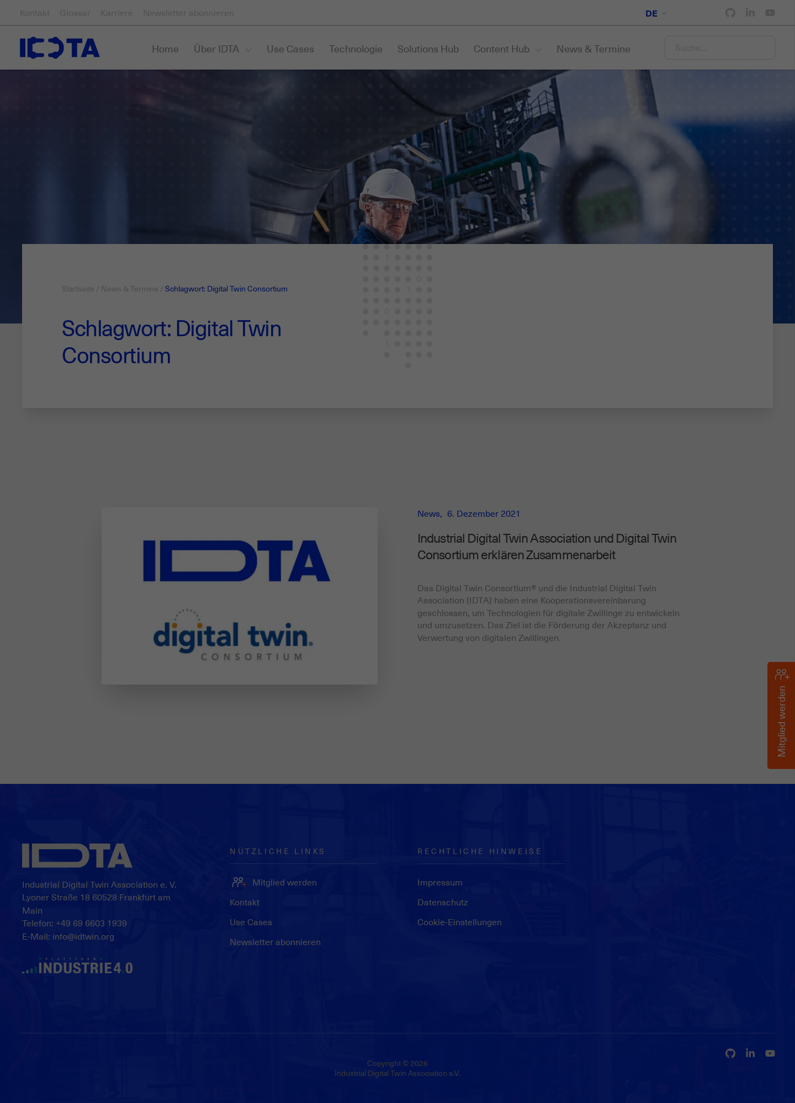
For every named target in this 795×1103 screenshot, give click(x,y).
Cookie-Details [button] (644, 1085)
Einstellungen (515, 1046)
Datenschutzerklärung (313, 1046)
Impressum (753, 1085)
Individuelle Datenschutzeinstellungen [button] (696, 1055)
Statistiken (91, 1080)
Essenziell (33, 1080)
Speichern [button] (695, 1017)
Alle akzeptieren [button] (695, 985)
